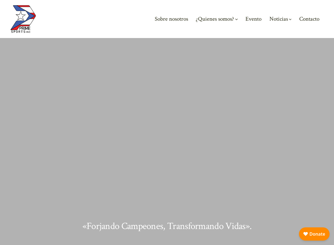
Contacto (309, 19)
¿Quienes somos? (217, 19)
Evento (253, 19)
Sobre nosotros (171, 19)
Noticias (280, 19)
